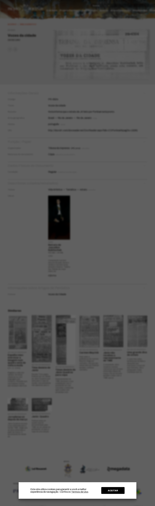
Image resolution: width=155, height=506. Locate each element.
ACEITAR (113, 490)
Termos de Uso (79, 492)
